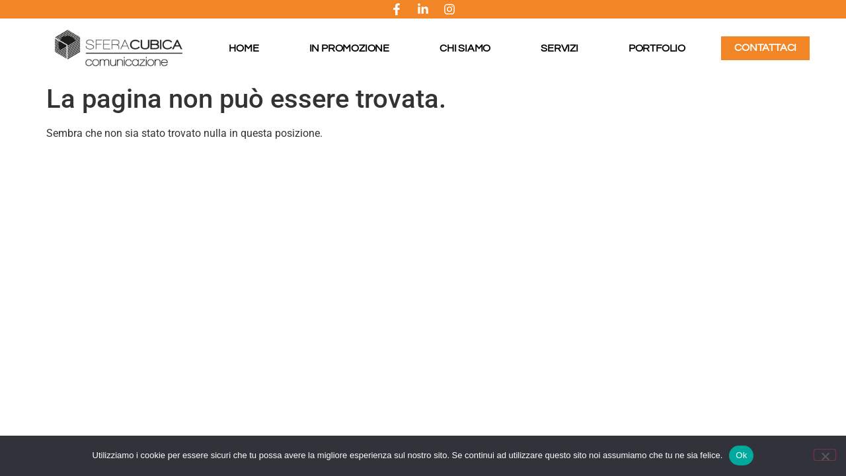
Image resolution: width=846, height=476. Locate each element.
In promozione (349, 48)
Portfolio (657, 48)
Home (243, 48)
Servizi (559, 48)
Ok (741, 455)
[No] (825, 455)
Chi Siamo (465, 48)
